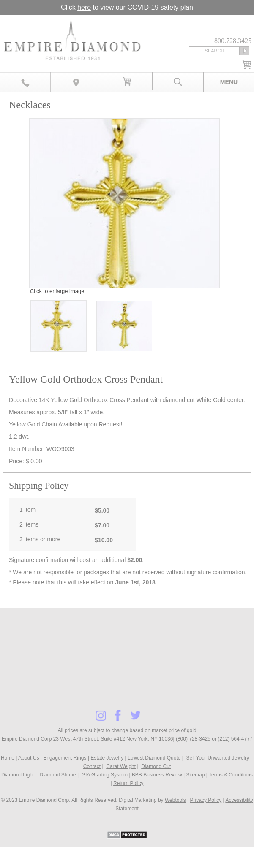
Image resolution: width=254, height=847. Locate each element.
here (84, 7)
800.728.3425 (25, 82)
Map (76, 82)
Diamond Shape (57, 775)
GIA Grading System (105, 775)
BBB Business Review (157, 775)
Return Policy (128, 783)
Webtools (175, 800)
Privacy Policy (206, 800)
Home (7, 758)
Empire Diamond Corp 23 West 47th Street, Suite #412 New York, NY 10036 (87, 739)
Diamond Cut (156, 766)
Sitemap (195, 775)
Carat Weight (121, 766)
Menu (229, 82)
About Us (28, 758)
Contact (92, 766)
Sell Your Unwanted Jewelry (217, 758)
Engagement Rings (64, 758)
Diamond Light (17, 775)
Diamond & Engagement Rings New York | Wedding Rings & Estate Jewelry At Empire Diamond (72, 40)
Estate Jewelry (106, 758)
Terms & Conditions (231, 775)
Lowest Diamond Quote (154, 758)
